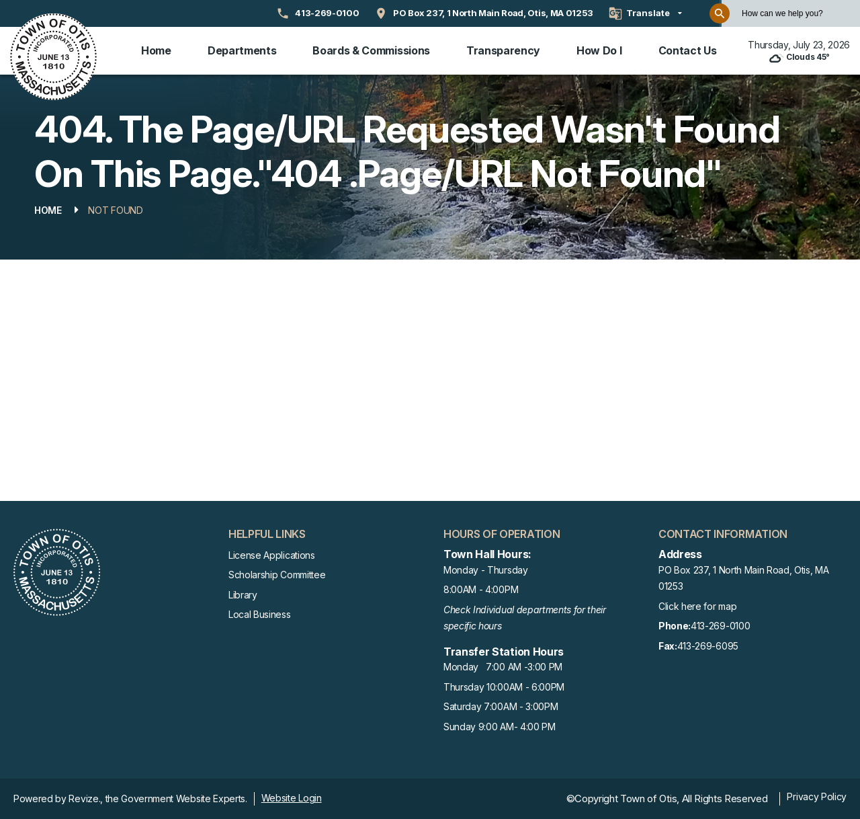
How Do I (598, 50)
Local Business (259, 614)
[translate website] (645, 13)
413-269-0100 (704, 626)
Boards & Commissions (371, 50)
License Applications (271, 555)
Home (156, 50)
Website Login (291, 798)
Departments (242, 50)
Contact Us (687, 50)
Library (242, 594)
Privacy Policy (817, 796)
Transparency (503, 50)
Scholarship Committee (276, 574)
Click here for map (697, 606)
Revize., (85, 798)
